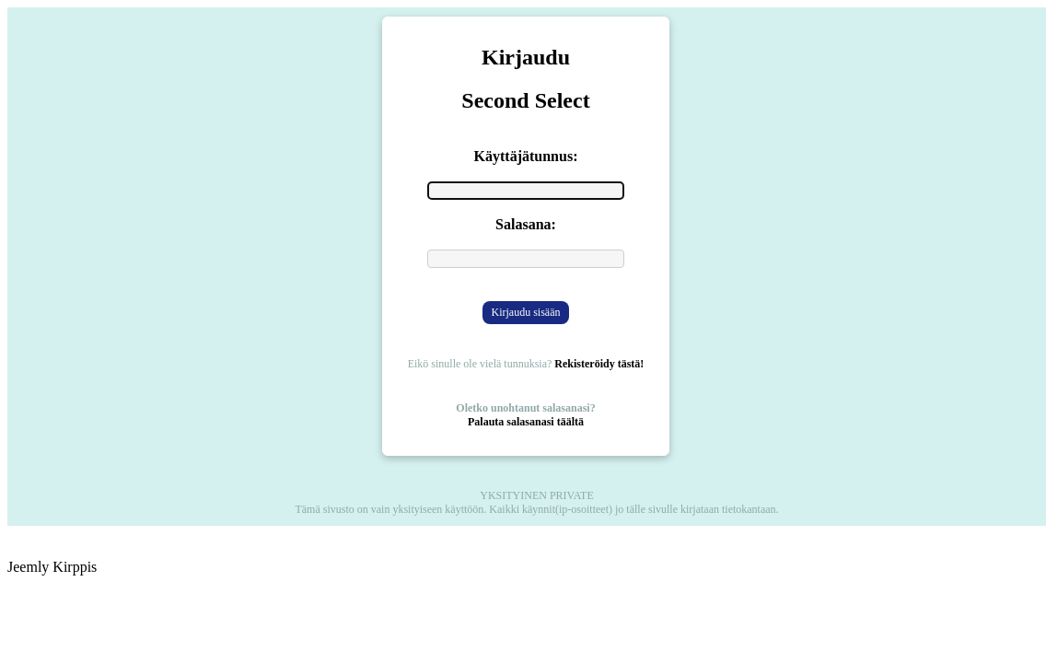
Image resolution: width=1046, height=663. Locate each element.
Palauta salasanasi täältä (526, 421)
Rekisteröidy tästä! (599, 363)
